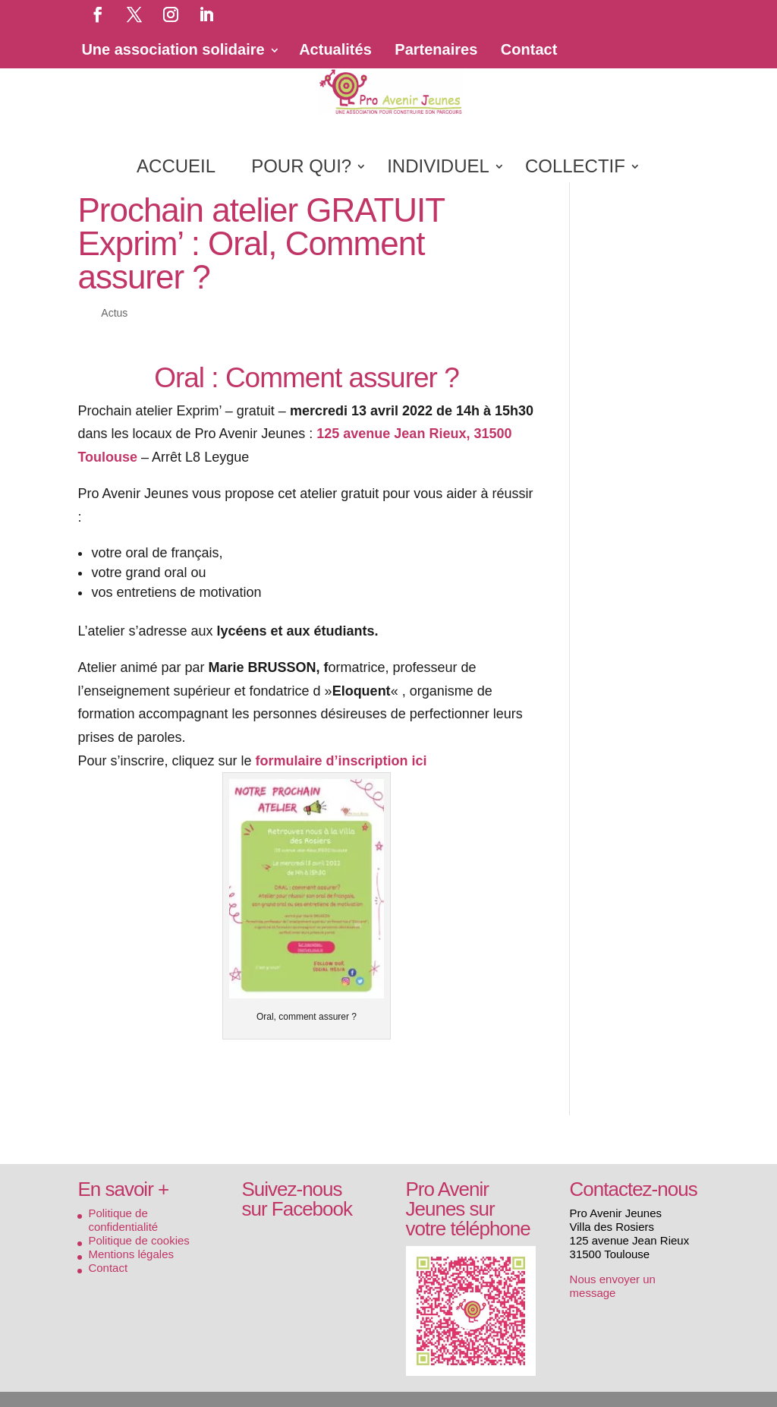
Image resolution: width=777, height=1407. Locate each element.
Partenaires (436, 49)
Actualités (335, 49)
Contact (529, 49)
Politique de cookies (138, 1240)
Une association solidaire (172, 49)
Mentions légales (131, 1254)
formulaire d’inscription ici (341, 760)
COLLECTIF (575, 168)
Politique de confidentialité (123, 1220)
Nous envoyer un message (613, 1286)
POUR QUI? (301, 168)
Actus (114, 313)
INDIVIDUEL (438, 168)
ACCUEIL (176, 168)
